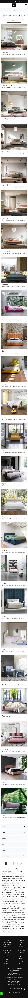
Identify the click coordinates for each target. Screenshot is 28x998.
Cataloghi (21, 962)
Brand (21, 960)
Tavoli (7, 959)
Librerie (7, 952)
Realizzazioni (21, 958)
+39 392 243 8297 (14, 982)
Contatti (21, 964)
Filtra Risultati (14, 21)
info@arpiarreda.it (16, 975)
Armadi (21, 944)
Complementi (21, 952)
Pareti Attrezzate (7, 954)
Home (4, 9)
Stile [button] (3, 844)
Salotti (7, 957)
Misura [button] (4, 838)
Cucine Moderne (7, 942)
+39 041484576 (15, 973)
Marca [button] (3, 827)
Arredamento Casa (10, 9)
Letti (16, 9)
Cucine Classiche (7, 944)
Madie (7, 956)
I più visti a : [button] (5, 856)
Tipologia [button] (4, 850)
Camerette (21, 946)
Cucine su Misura (7, 946)
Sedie (7, 961)
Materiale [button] (4, 832)
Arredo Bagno (7, 963)
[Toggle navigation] (26, 5)
